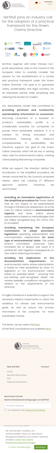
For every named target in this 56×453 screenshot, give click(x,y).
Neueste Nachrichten (17, 375)
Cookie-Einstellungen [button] (19, 447)
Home (10, 371)
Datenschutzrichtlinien (17, 382)
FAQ (9, 378)
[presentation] (26, 418)
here (37, 324)
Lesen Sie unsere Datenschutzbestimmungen (21, 441)
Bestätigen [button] (41, 447)
